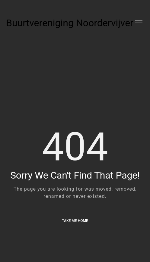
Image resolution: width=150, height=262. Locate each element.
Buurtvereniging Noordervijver (69, 23)
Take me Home (75, 221)
